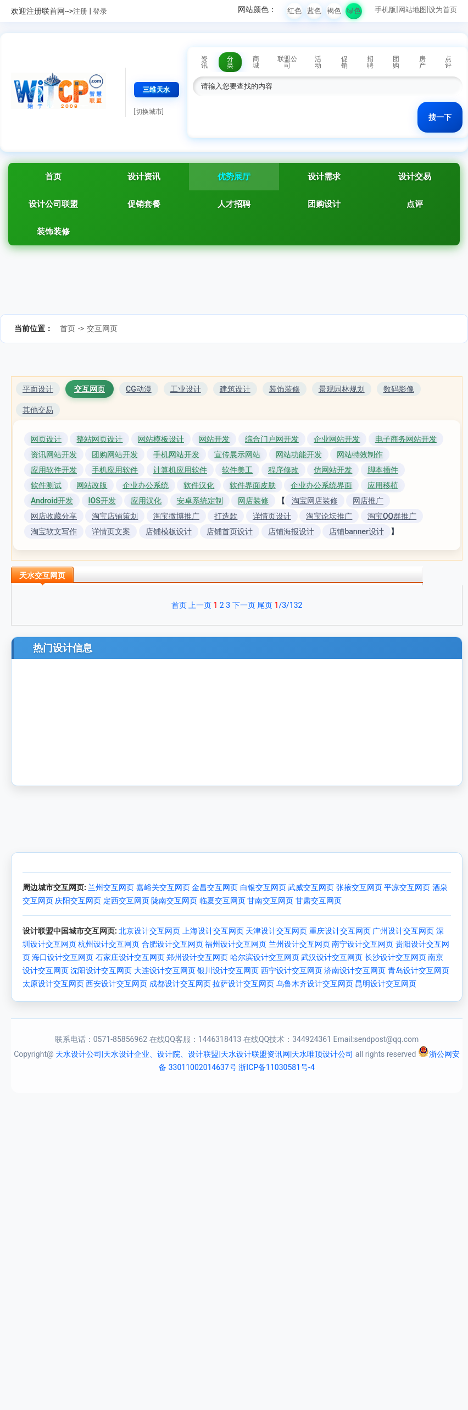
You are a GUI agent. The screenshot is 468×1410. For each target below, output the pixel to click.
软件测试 (46, 485)
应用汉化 (146, 500)
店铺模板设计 (169, 531)
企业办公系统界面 (321, 485)
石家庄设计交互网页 (130, 957)
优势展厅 (234, 177)
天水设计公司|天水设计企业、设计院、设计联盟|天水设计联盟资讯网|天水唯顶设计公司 (204, 1054)
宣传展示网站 (237, 454)
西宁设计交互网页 (291, 970)
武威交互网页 (311, 887)
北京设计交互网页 (149, 930)
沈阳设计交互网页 (101, 970)
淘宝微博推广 (176, 516)
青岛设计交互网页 (418, 970)
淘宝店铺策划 (115, 516)
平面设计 (38, 389)
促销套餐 (143, 204)
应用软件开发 (54, 469)
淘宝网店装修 (315, 500)
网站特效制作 (360, 454)
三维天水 (156, 90)
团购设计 (324, 204)
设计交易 (414, 177)
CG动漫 (139, 389)
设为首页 (442, 10)
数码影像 (398, 389)
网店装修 (253, 500)
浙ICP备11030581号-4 (276, 1067)
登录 (100, 11)
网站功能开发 (299, 454)
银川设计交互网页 (228, 970)
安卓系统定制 (200, 500)
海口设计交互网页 (62, 957)
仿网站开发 (333, 469)
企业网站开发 (337, 439)
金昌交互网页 (215, 887)
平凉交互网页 (407, 887)
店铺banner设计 (356, 531)
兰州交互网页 (111, 887)
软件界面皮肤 (253, 485)
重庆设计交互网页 (340, 930)
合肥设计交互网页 (172, 944)
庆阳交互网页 (78, 900)
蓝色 (314, 11)
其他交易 (38, 409)
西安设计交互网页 (116, 983)
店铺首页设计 (230, 531)
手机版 (385, 10)
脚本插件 (382, 469)
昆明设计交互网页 (385, 983)
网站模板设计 (161, 439)
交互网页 (102, 328)
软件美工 (237, 469)
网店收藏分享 (54, 516)
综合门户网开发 (272, 439)
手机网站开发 (176, 454)
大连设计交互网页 (165, 970)
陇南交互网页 (174, 900)
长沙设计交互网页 (395, 957)
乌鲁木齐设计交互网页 (314, 983)
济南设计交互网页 (355, 970)
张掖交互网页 (359, 887)
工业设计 (185, 389)
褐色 (334, 11)
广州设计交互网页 (403, 930)
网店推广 (368, 500)
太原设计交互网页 (53, 983)
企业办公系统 (145, 485)
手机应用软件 (115, 469)
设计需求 (324, 177)
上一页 (199, 605)
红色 (294, 11)
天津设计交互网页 (276, 930)
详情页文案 (111, 531)
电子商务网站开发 (406, 439)
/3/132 (289, 605)
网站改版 (91, 485)
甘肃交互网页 (319, 900)
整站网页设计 (99, 439)
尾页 (264, 605)
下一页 (243, 605)
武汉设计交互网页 (332, 957)
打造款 (225, 516)
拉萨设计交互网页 (243, 983)
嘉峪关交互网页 (163, 887)
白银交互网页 (263, 887)
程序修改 (283, 469)
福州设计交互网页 (235, 944)
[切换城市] (149, 112)
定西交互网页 (126, 900)
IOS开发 (102, 500)
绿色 (354, 11)
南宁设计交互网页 (362, 944)
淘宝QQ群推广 (391, 516)
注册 (80, 11)
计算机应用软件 (180, 469)
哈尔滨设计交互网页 (264, 957)
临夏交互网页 (222, 900)
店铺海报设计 (291, 531)
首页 (53, 177)
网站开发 (214, 439)
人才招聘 (234, 204)
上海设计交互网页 (213, 930)
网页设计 (46, 439)
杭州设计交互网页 (109, 944)
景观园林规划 (342, 389)
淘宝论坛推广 (329, 516)
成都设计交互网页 (180, 983)
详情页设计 (272, 516)
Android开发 (52, 500)
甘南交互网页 (270, 900)
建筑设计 (235, 389)
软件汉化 (198, 485)
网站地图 (412, 10)
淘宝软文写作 (54, 531)
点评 (414, 204)
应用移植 (382, 485)
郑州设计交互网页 (197, 957)
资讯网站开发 (54, 454)
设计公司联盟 (53, 204)
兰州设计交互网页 (299, 944)
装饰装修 (53, 232)
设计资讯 (143, 177)
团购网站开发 (115, 454)
